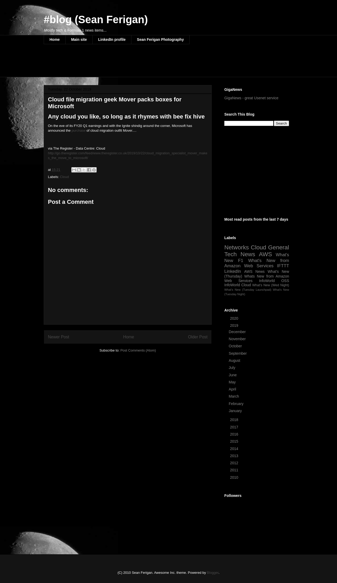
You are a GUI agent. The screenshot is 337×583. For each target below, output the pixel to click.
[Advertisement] (139, 64)
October (236, 346)
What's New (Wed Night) (270, 285)
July (232, 367)
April (233, 389)
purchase (79, 130)
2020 (234, 318)
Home (54, 39)
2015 (234, 441)
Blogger (213, 573)
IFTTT (283, 265)
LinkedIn (232, 271)
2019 (234, 325)
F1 (240, 260)
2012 (234, 463)
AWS (265, 254)
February (237, 404)
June (233, 375)
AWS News (254, 271)
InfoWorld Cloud (237, 285)
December (238, 332)
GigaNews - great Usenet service (251, 98)
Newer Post (58, 337)
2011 (234, 470)
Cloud (64, 177)
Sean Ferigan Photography (160, 39)
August (235, 360)
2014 (234, 449)
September (238, 353)
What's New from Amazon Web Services (256, 263)
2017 (234, 427)
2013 (234, 456)
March (234, 396)
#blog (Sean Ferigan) (96, 19)
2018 (234, 420)
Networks (236, 247)
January (236, 411)
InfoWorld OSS (274, 281)
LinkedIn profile (112, 39)
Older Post (197, 337)
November (238, 339)
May (233, 382)
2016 (234, 434)
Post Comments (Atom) (138, 350)
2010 (234, 477)
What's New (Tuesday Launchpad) (247, 289)
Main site (79, 39)
